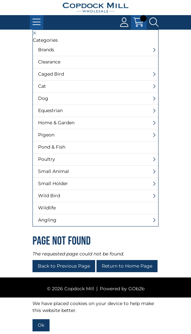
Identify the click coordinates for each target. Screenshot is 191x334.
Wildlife (47, 208)
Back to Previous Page (64, 266)
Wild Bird (49, 196)
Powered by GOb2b (122, 289)
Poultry (46, 159)
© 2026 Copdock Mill (70, 289)
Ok (41, 325)
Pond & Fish (51, 147)
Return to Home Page (127, 266)
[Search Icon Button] (154, 22)
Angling (47, 220)
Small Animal (53, 171)
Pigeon (46, 135)
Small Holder (53, 183)
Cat (42, 86)
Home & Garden (56, 123)
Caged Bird (51, 74)
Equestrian (50, 110)
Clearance (49, 62)
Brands (46, 50)
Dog (43, 98)
